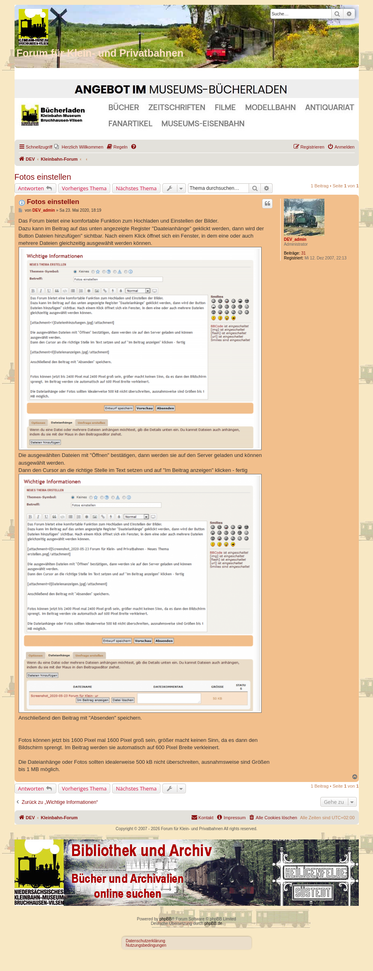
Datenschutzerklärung (145, 941)
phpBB (166, 919)
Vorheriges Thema (84, 188)
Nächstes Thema (136, 188)
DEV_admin (295, 239)
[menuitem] (78, 147)
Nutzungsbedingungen (146, 945)
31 (303, 253)
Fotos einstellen (43, 176)
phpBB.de (213, 923)
